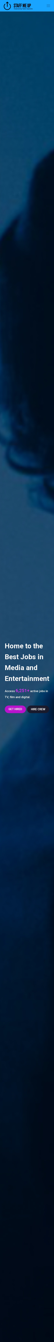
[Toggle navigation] (48, 6)
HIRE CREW (38, 709)
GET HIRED (15, 709)
